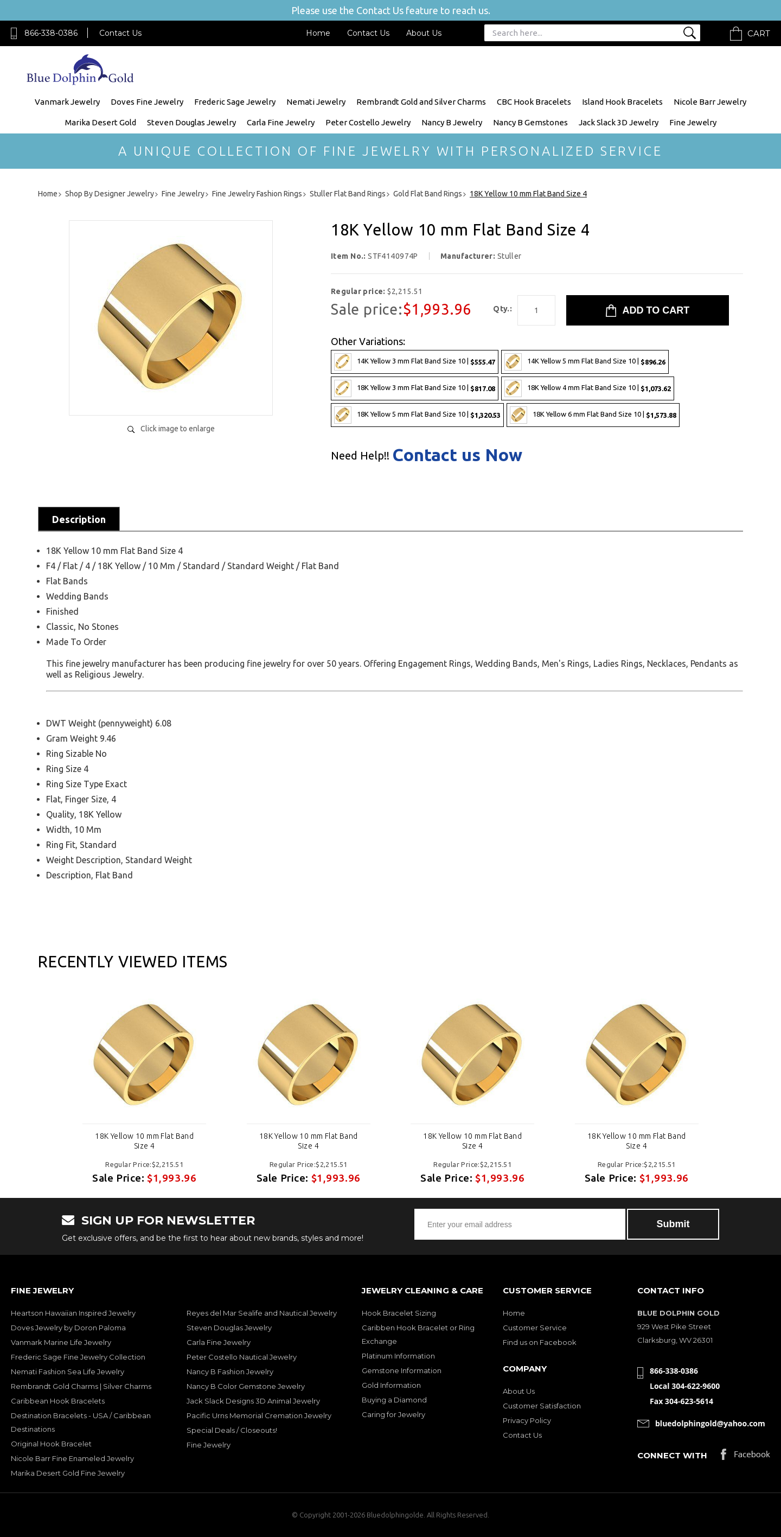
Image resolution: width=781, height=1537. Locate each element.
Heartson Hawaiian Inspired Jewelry (73, 1313)
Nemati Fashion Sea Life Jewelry (67, 1371)
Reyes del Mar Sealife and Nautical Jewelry (262, 1313)
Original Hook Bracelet (51, 1443)
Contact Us (120, 33)
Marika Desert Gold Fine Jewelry (68, 1473)
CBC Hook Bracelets (534, 101)
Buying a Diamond (394, 1399)
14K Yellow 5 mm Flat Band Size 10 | (584, 362)
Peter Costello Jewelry (368, 122)
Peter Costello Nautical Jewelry (242, 1357)
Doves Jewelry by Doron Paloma (68, 1327)
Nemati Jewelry (315, 101)
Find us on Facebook (540, 1342)
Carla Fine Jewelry (281, 122)
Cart (758, 33)
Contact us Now (457, 454)
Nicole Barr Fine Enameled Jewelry (72, 1458)
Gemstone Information (401, 1370)
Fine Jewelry (692, 122)
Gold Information (391, 1385)
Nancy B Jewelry (451, 122)
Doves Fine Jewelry (147, 101)
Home (318, 33)
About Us (423, 33)
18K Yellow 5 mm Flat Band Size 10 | (417, 415)
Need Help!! (360, 455)
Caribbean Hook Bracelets (58, 1400)
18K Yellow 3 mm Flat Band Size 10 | (414, 388)
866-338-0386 (51, 33)
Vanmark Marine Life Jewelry (61, 1342)
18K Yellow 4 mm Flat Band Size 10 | (587, 388)
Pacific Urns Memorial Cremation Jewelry (259, 1415)
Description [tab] (79, 519)
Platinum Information (398, 1355)
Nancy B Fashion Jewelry (230, 1371)
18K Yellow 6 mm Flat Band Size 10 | (593, 415)
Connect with (672, 1455)
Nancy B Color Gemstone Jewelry (246, 1386)
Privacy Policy (527, 1420)
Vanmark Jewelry (67, 101)
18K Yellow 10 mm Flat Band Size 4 (144, 1141)
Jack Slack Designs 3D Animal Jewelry (253, 1400)
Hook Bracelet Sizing (399, 1313)
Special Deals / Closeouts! (232, 1430)
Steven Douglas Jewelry (191, 122)
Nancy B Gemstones (530, 122)
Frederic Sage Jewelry (235, 101)
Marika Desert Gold (100, 122)
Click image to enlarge (177, 428)
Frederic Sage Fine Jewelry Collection (78, 1357)
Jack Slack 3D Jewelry (618, 122)
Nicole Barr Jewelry (710, 101)
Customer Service (535, 1327)
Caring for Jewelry (393, 1414)
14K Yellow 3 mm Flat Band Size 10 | (414, 362)
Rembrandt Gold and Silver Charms (421, 101)
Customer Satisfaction (542, 1405)
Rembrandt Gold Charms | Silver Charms (81, 1386)
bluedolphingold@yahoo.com (710, 1423)
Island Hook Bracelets (622, 101)
